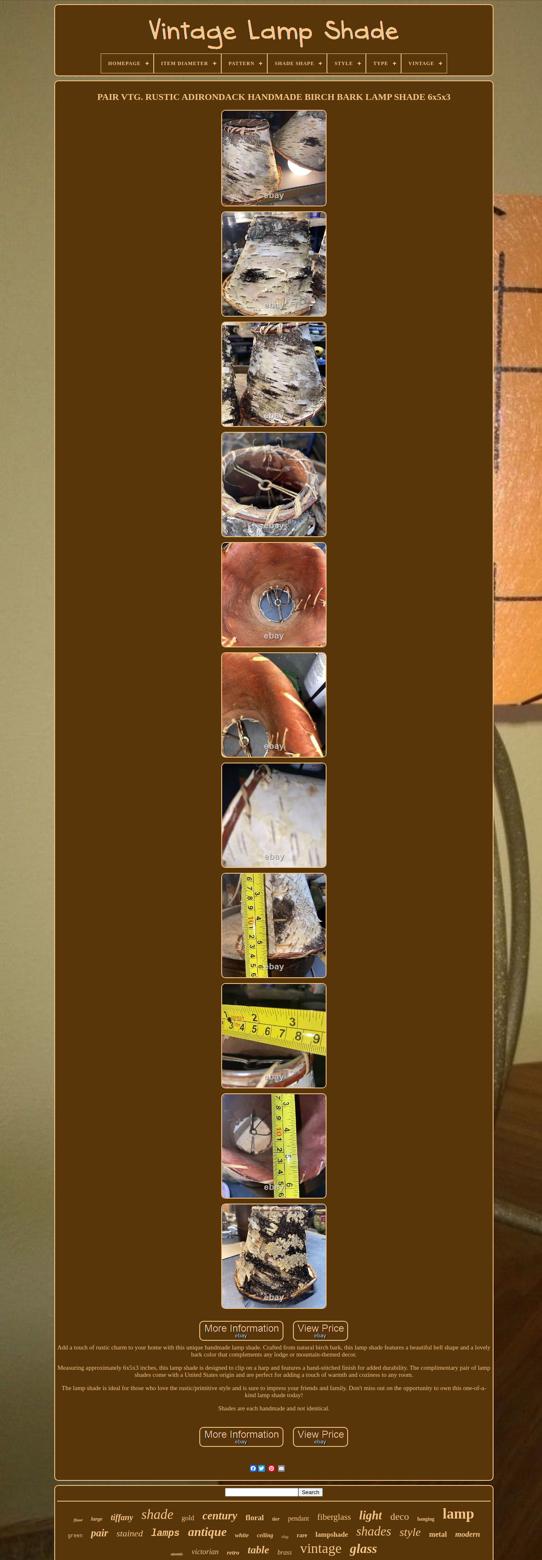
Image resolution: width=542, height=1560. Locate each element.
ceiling (265, 1535)
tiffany (122, 1517)
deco (399, 1516)
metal (438, 1534)
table (258, 1550)
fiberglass (334, 1517)
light (370, 1515)
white (242, 1535)
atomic (177, 1553)
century (220, 1515)
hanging (425, 1519)
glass (363, 1548)
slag (284, 1536)
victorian (204, 1552)
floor (78, 1519)
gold (187, 1518)
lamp (458, 1514)
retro (233, 1552)
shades (373, 1531)
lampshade (331, 1534)
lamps (165, 1533)
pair (99, 1532)
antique (207, 1531)
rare (302, 1535)
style (410, 1532)
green (75, 1536)
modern (467, 1534)
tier (276, 1519)
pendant (298, 1518)
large (96, 1519)
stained (129, 1533)
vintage (320, 1548)
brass (284, 1552)
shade (157, 1514)
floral (255, 1517)
